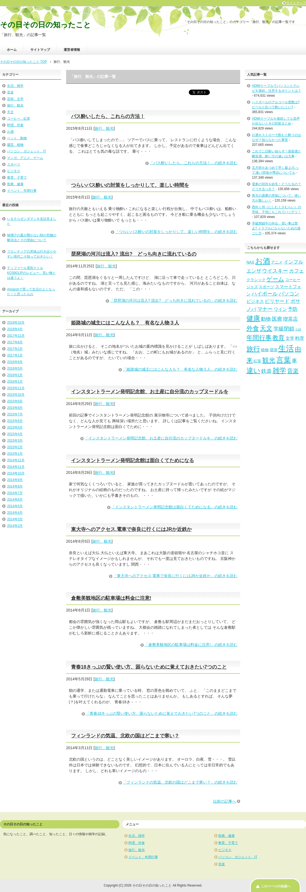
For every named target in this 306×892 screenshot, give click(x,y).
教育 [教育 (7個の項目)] (278, 337)
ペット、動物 (17, 138)
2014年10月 (16, 473)
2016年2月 (15, 375)
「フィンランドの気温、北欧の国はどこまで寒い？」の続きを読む (180, 782)
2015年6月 (15, 421)
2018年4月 (15, 329)
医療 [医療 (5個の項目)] (277, 319)
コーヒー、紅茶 (18, 118)
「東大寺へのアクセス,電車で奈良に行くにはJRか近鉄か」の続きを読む (175, 576)
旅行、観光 (104, 128)
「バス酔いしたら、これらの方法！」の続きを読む (193, 163)
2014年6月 (15, 499)
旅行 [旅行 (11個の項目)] (253, 349)
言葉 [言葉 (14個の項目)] (283, 360)
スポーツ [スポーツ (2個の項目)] (266, 287)
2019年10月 (16, 322)
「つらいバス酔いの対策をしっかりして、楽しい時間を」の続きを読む (176, 231)
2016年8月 (15, 362)
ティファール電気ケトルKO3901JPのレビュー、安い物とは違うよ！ (31, 273)
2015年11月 (16, 388)
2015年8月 (15, 408)
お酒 (10, 132)
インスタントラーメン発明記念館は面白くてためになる (132, 460)
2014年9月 (15, 480)
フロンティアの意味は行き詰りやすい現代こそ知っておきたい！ (31, 254)
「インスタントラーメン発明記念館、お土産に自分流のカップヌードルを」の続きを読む (160, 438)
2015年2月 (15, 447)
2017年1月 (15, 355)
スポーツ (13, 164)
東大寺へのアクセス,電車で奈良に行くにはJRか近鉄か (131, 529)
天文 (10, 112)
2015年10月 (16, 395)
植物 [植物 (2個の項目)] (265, 350)
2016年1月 (15, 381)
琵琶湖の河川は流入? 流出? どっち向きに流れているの (133, 254)
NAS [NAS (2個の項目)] (250, 262)
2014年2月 (15, 526)
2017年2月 (15, 349)
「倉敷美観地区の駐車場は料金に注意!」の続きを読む (191, 644)
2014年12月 (16, 460)
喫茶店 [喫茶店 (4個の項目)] (290, 319)
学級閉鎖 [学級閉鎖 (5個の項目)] (283, 329)
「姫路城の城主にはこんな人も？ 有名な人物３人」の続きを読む (180, 369)
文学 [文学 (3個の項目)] (290, 338)
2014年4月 (15, 513)
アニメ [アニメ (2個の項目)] (277, 262)
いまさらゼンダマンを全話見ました (31, 221)
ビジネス (13, 171)
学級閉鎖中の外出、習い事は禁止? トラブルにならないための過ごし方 (276, 228)
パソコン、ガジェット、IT (26, 151)
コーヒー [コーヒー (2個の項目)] (293, 279)
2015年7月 (15, 414)
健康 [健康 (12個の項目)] (253, 318)
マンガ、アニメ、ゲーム (25, 158)
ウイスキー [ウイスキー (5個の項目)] (275, 271)
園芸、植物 (15, 145)
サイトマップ (40, 50)
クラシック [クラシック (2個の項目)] (256, 279)
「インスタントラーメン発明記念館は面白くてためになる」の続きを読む (174, 507)
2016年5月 (15, 368)
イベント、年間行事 (22, 191)
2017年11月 (16, 336)
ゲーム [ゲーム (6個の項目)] (275, 279)
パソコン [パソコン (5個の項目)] (289, 294)
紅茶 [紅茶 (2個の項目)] (257, 361)
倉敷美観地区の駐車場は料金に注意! (111, 598)
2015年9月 (15, 401)
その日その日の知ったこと (45, 25)
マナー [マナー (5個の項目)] (265, 309)
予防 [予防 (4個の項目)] (293, 309)
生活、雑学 (15, 86)
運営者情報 (72, 50)
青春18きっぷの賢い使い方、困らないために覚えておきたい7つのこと (149, 667)
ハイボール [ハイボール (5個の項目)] (265, 294)
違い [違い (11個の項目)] (253, 370)
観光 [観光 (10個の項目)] (268, 360)
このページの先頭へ (275, 886)
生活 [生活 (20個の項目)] (286, 348)
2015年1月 (15, 454)
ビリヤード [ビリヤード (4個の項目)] (277, 301)
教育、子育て (17, 177)
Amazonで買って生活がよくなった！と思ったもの (31, 291)
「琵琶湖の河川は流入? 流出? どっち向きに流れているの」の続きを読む (173, 300)
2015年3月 (15, 440)
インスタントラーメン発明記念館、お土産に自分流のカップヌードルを (149, 391)
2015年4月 (15, 434)
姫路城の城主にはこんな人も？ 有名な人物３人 (125, 323)
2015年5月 (15, 427)
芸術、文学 (15, 99)
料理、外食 (15, 125)
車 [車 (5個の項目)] (294, 361)
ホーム (12, 50)
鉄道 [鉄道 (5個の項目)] (266, 371)
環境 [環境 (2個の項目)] (273, 350)
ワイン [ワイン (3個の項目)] (280, 309)
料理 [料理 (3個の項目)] (299, 338)
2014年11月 (16, 467)
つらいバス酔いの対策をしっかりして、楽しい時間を (130, 185)
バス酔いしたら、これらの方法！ (108, 116)
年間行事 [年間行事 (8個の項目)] (259, 337)
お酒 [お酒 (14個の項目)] (262, 261)
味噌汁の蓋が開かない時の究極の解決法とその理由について (31, 237)
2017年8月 (15, 342)
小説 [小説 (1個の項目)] (298, 329)
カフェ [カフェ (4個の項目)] (296, 271)
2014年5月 (15, 506)
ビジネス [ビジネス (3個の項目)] (255, 301)
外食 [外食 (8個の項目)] (252, 328)
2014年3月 (15, 519)
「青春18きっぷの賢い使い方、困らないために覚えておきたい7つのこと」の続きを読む (161, 713)
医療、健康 (15, 184)
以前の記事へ (224, 801)
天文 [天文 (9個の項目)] (266, 328)
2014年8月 (15, 486)
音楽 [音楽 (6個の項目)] (293, 371)
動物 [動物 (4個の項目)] (266, 319)
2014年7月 (15, 493)
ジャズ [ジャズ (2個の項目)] (252, 287)
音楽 (10, 92)
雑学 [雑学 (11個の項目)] (279, 370)
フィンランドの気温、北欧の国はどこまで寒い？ (125, 736)
